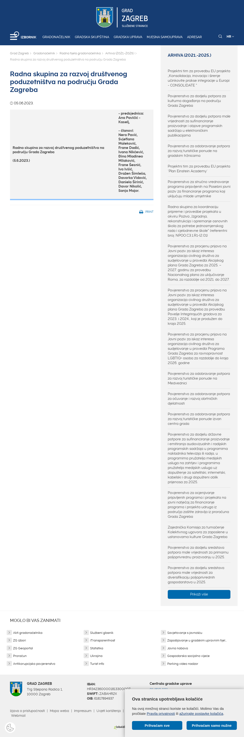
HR (230, 36)
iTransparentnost (102, 640)
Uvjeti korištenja (109, 711)
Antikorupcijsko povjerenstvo (34, 664)
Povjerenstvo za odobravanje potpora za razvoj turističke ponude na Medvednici (199, 378)
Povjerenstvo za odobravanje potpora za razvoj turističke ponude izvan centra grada (199, 419)
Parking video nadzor (182, 664)
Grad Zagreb (19, 53)
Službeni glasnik (101, 633)
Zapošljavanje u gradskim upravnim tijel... (197, 640)
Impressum (83, 711)
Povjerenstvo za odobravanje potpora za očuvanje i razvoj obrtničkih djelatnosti (199, 399)
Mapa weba (59, 711)
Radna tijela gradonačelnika (80, 53)
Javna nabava (177, 648)
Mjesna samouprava (165, 37)
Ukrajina (96, 656)
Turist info (97, 664)
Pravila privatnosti (161, 714)
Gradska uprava (128, 37)
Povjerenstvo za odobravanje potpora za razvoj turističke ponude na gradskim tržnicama (199, 151)
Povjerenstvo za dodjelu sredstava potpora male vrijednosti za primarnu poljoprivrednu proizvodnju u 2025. (198, 552)
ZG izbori (19, 640)
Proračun (20, 656)
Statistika (96, 648)
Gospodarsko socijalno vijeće (188, 656)
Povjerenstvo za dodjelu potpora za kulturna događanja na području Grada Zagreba (197, 101)
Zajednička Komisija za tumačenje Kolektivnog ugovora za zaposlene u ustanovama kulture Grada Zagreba (198, 532)
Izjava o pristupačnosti (27, 711)
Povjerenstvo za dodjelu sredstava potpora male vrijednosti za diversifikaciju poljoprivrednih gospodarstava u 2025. (196, 575)
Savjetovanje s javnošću (184, 633)
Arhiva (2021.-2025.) (119, 53)
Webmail (18, 715)
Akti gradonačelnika (27, 633)
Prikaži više (199, 594)
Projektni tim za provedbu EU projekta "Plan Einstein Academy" (199, 168)
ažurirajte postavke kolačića (201, 714)
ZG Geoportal (23, 648)
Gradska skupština (92, 37)
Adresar (194, 37)
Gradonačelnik (56, 37)
